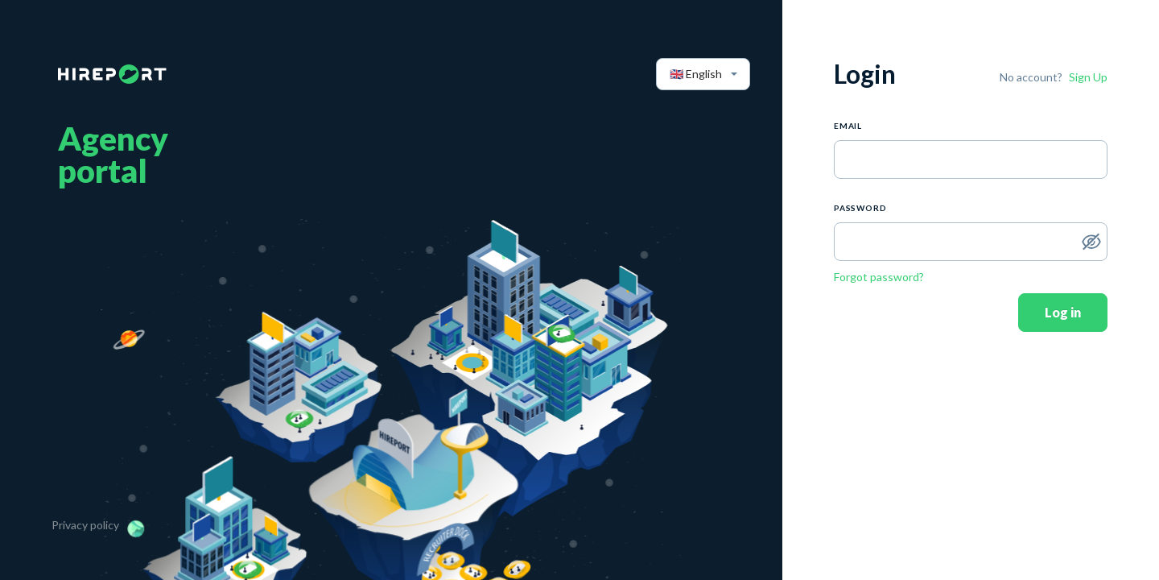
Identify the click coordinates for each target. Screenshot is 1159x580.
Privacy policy (85, 525)
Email (848, 125)
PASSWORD (860, 208)
